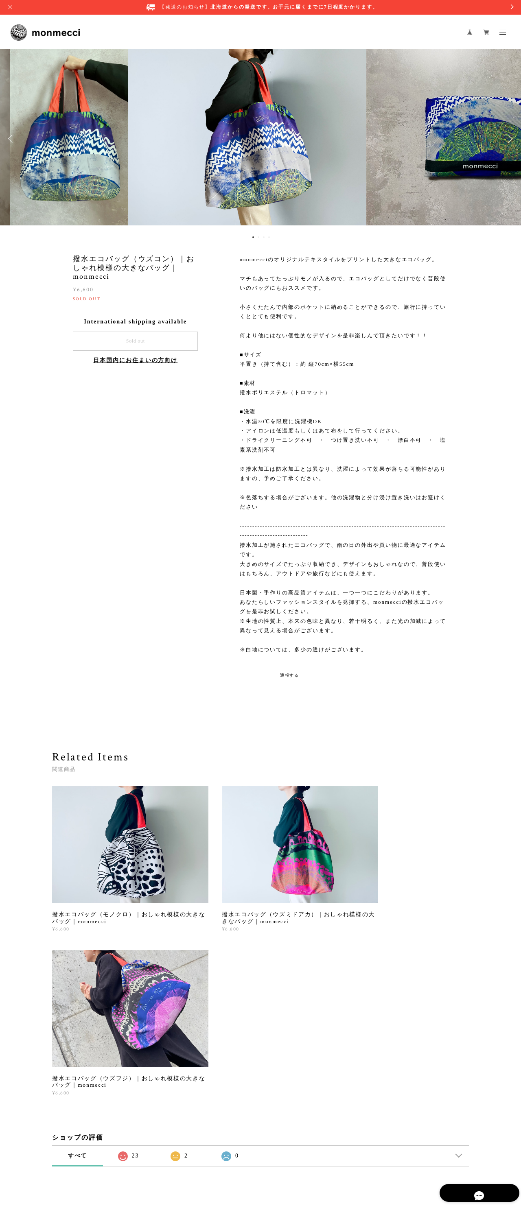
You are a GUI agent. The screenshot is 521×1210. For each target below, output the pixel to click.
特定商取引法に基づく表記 (198, 1165)
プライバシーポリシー (136, 1165)
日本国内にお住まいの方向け (135, 360)
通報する (290, 675)
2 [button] (258, 237)
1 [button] (253, 237)
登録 (408, 1068)
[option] (260, 138)
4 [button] (269, 237)
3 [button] (264, 237)
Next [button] (509, 139)
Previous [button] (12, 139)
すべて (78, 968)
